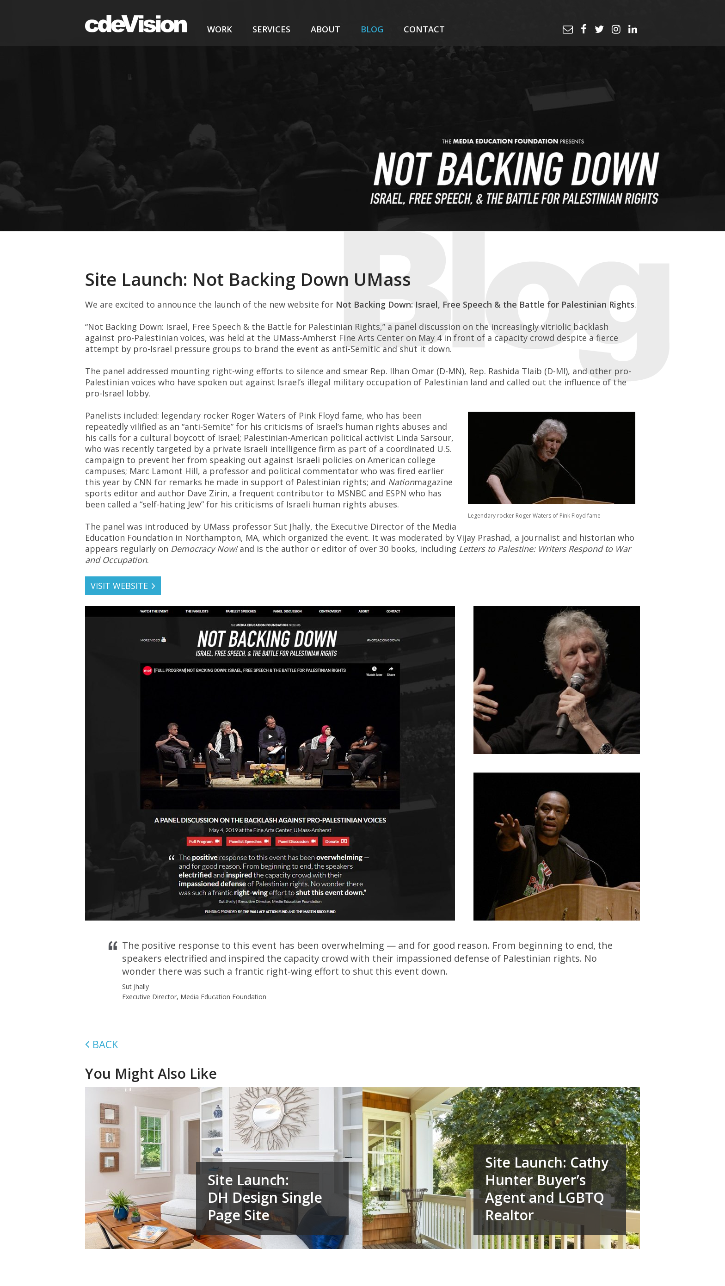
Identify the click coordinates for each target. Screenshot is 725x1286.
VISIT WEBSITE (119, 585)
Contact (424, 29)
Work (219, 29)
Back (105, 1044)
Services (271, 29)
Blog (372, 29)
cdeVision (136, 23)
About (325, 29)
